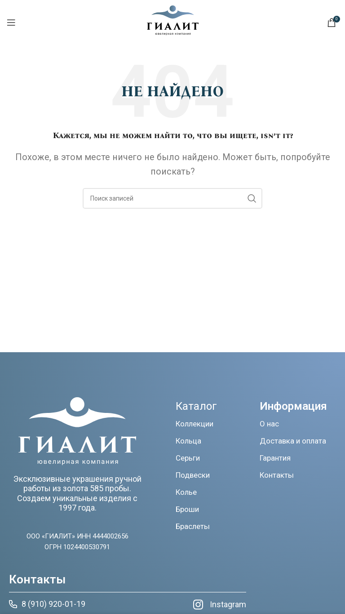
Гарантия (275, 457)
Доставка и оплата (293, 440)
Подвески (193, 475)
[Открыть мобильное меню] (11, 22)
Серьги (188, 457)
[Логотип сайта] (173, 32)
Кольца (188, 440)
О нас (269, 423)
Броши (187, 509)
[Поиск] (172, 198)
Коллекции (194, 423)
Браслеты (193, 526)
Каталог (196, 406)
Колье (186, 492)
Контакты (277, 475)
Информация (293, 406)
